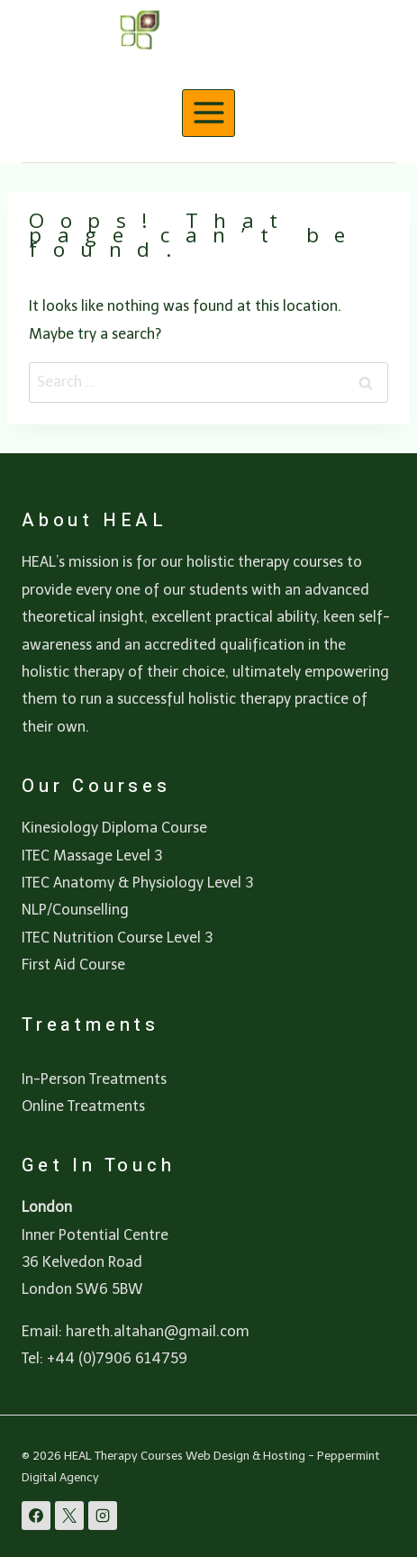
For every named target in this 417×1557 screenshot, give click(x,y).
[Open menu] (208, 113)
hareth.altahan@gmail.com (157, 1331)
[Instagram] (102, 1515)
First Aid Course (73, 964)
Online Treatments (83, 1106)
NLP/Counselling (75, 909)
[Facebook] (36, 1515)
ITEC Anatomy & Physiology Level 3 (137, 882)
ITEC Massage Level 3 (92, 855)
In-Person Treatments (94, 1079)
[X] (69, 1515)
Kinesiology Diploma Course (114, 827)
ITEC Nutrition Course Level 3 (117, 937)
